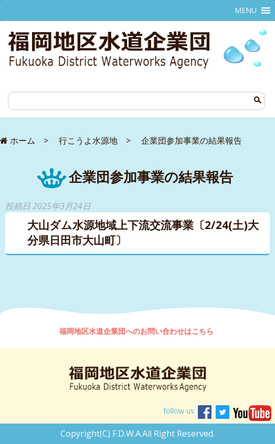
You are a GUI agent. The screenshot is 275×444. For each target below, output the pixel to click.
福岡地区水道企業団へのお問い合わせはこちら (137, 331)
